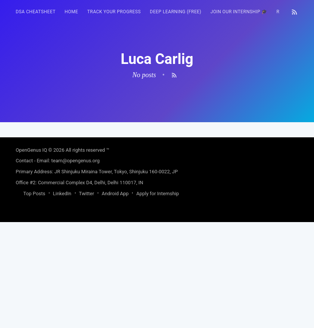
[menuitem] (35, 12)
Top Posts (34, 299)
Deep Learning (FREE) (175, 11)
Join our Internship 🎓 (238, 11)
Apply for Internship (157, 299)
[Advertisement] (157, 175)
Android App (115, 299)
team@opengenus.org (75, 266)
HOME (71, 11)
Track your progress (114, 11)
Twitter (86, 299)
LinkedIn (62, 299)
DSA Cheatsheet (36, 11)
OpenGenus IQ (31, 256)
